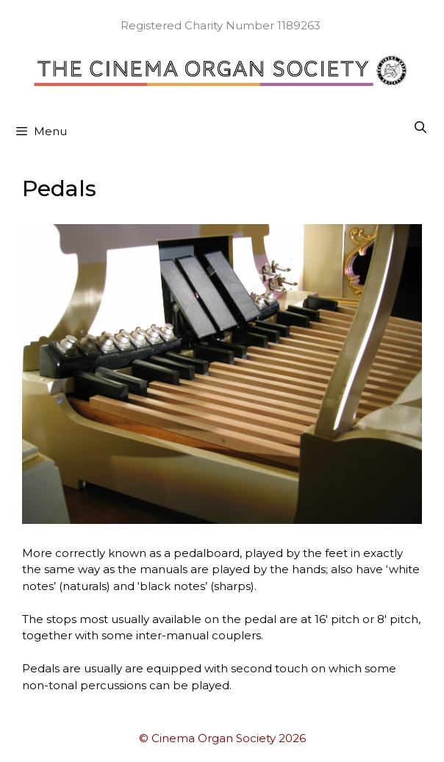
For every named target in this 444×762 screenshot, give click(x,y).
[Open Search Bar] (420, 127)
